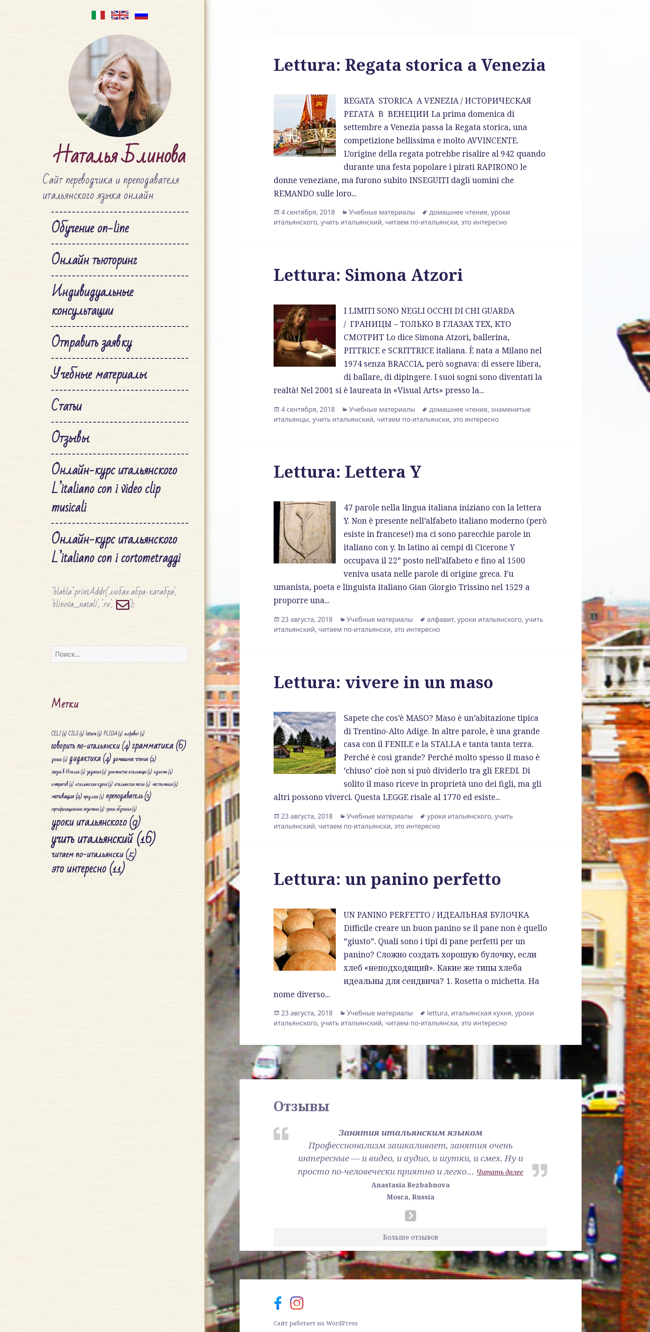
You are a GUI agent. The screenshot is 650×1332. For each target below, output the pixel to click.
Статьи (66, 406)
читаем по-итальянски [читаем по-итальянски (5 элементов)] (93, 854)
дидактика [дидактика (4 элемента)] (90, 758)
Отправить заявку (91, 342)
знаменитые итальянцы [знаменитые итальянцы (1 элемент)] (130, 772)
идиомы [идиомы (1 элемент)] (163, 772)
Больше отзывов (410, 1237)
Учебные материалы (99, 374)
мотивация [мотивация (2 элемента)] (66, 796)
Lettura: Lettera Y (347, 471)
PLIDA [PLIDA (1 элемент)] (113, 734)
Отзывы (70, 438)
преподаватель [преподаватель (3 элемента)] (128, 796)
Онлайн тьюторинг (94, 260)
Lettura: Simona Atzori (368, 274)
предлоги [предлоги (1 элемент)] (94, 797)
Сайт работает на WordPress (316, 1323)
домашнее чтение (458, 212)
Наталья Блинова (120, 156)
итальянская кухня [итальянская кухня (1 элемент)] (93, 784)
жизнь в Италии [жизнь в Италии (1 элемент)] (68, 772)
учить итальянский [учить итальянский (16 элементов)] (103, 839)
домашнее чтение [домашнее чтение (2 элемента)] (134, 759)
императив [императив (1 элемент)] (62, 784)
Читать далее (499, 1172)
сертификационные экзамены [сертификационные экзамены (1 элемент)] (77, 809)
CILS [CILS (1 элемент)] (76, 734)
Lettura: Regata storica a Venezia (410, 64)
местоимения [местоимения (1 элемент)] (165, 784)
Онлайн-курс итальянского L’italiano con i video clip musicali (114, 489)
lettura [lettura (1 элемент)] (94, 734)
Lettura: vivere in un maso (383, 682)
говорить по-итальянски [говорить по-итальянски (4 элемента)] (90, 746)
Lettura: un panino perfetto (387, 879)
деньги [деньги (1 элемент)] (59, 759)
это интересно (484, 222)
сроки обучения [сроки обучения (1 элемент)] (121, 809)
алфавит (440, 619)
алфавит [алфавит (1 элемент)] (134, 734)
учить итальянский (351, 222)
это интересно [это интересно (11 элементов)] (88, 869)
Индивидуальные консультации (92, 301)
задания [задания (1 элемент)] (96, 772)
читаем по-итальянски (421, 222)
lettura (437, 1013)
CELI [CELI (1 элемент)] (58, 734)
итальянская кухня (481, 1013)
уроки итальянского (489, 619)
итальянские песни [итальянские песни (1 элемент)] (132, 784)
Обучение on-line (90, 228)
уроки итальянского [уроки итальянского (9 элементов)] (95, 822)
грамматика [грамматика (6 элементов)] (159, 745)
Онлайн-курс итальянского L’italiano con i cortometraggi (115, 548)
